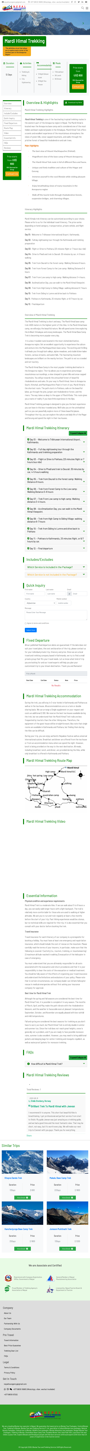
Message (28, 608)
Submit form (30, 630)
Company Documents (12, 1328)
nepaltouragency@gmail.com (13, 2)
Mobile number (62, 599)
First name (28, 589)
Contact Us (78, 86)
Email (69, 589)
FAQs (6, 1356)
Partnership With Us (12, 1323)
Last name (49, 589)
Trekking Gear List (11, 1350)
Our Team (7, 1318)
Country (27, 599)
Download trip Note (73, 102)
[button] (6, 23)
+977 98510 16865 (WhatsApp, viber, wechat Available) (48, 2)
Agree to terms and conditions (38, 623)
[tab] (56, 441)
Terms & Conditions (11, 1367)
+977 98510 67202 (11, 1394)
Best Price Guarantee (12, 1345)
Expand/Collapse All (78, 433)
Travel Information (11, 1340)
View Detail (22, 1197)
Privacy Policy (9, 1372)
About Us (7, 1313)
